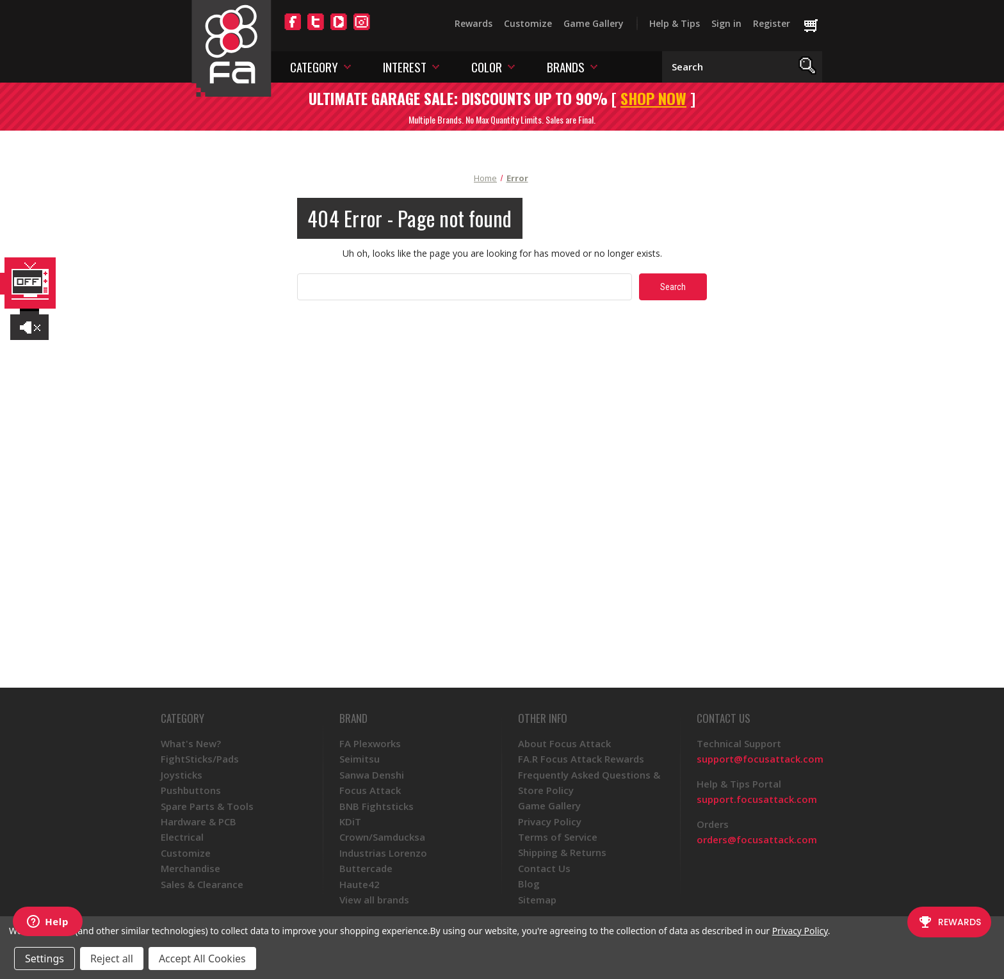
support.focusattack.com (757, 799)
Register (771, 23)
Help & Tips (674, 23)
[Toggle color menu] (511, 66)
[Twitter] (315, 29)
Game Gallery (593, 23)
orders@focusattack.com (757, 839)
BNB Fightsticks (376, 806)
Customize (528, 23)
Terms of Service (557, 836)
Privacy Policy (549, 821)
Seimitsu (359, 758)
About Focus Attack (564, 743)
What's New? (191, 743)
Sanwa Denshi (371, 774)
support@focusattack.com (760, 758)
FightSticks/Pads (200, 758)
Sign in (726, 23)
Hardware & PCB (198, 821)
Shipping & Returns (562, 852)
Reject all (111, 958)
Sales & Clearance (202, 884)
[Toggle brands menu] (594, 66)
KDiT (350, 821)
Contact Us (544, 868)
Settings (44, 958)
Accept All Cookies (202, 958)
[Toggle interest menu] (436, 66)
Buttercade (366, 868)
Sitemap (537, 899)
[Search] (807, 67)
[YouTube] (338, 29)
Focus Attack (370, 790)
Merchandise (190, 868)
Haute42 (359, 884)
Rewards (473, 23)
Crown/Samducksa (382, 836)
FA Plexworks (370, 743)
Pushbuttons (191, 790)
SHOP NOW (653, 97)
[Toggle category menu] (347, 66)
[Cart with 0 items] (817, 26)
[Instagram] (361, 29)
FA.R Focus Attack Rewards (581, 758)
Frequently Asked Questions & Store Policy (589, 782)
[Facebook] (292, 29)
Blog (529, 883)
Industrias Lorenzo (383, 852)
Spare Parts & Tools (207, 806)
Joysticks (181, 774)
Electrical (182, 836)
